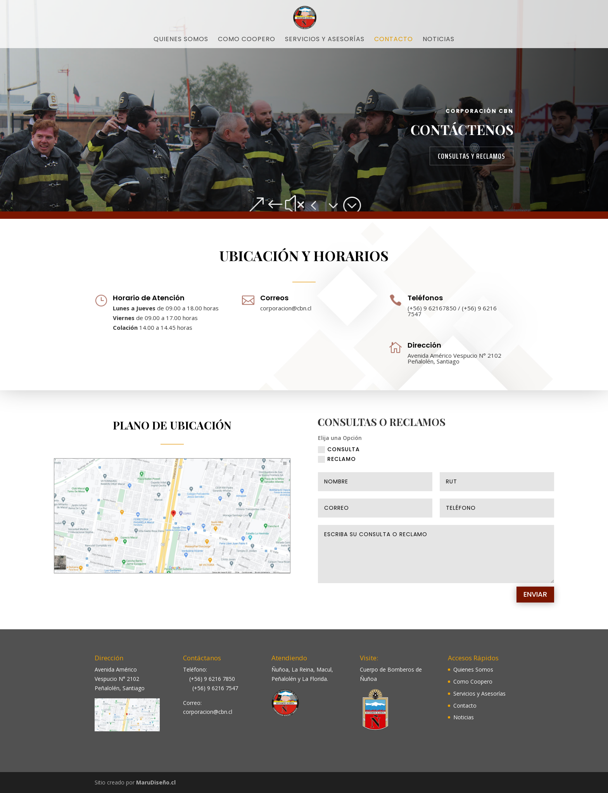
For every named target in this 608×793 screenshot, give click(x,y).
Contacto (393, 39)
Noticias (438, 39)
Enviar (535, 602)
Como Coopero (246, 39)
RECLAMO (337, 467)
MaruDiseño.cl (156, 782)
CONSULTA (339, 457)
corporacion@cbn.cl (285, 309)
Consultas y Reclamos (471, 156)
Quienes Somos (181, 39)
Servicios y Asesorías (324, 39)
